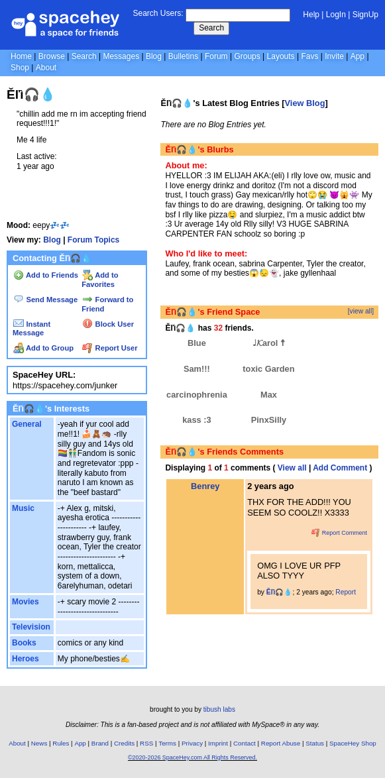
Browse (51, 56)
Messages (121, 56)
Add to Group (43, 348)
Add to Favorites (100, 279)
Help (311, 14)
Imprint (218, 743)
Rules (60, 743)
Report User (109, 348)
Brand (100, 743)
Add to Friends (45, 275)
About (46, 67)
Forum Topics (93, 240)
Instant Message (31, 328)
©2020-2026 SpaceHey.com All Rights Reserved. (192, 757)
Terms (167, 743)
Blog (154, 56)
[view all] (361, 311)
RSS (146, 743)
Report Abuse (280, 743)
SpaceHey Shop (352, 743)
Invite (334, 56)
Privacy (192, 743)
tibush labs (219, 709)
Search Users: (158, 13)
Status (314, 743)
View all (292, 467)
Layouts (281, 56)
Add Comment (340, 467)
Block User (108, 324)
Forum (216, 56)
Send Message (45, 300)
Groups (247, 56)
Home (21, 56)
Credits (124, 743)
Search (211, 27)
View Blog (305, 103)
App (357, 56)
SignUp (365, 14)
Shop (20, 67)
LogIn (336, 14)
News (39, 743)
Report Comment (339, 532)
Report (345, 592)
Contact (244, 743)
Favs (309, 56)
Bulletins (183, 56)
